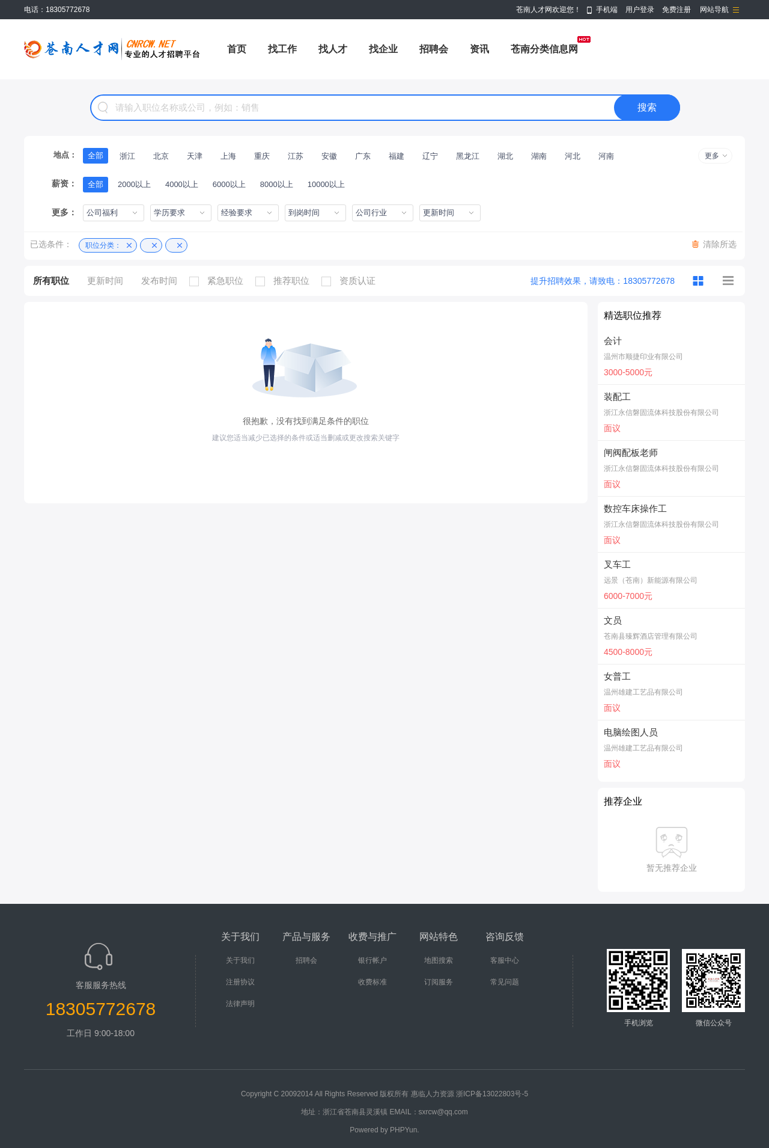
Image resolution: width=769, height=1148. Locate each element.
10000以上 (326, 184)
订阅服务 (438, 982)
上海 (228, 156)
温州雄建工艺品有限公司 (643, 692)
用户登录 (639, 9)
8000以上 (276, 184)
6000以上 (229, 184)
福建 (396, 156)
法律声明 (240, 1003)
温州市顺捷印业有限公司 (643, 356)
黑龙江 (467, 156)
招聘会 (433, 49)
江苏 (295, 156)
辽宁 (430, 156)
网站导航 (714, 9)
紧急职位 (219, 280)
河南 (606, 156)
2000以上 (134, 184)
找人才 (332, 49)
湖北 (505, 156)
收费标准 (372, 982)
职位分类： (103, 245)
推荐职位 (285, 280)
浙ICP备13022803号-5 (492, 1094)
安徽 (329, 156)
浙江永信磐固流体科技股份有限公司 (661, 412)
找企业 (383, 49)
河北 (572, 156)
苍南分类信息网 (544, 49)
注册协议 (240, 982)
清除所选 (720, 244)
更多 (712, 156)
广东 (363, 156)
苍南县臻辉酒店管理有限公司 (651, 636)
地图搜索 (438, 960)
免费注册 (676, 9)
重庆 (262, 156)
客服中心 (504, 960)
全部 (95, 155)
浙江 (127, 156)
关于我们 (240, 960)
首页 (236, 49)
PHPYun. (404, 1130)
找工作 (282, 49)
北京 (161, 156)
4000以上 (181, 184)
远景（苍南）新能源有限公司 (651, 580)
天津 (194, 156)
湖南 (539, 156)
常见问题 (504, 982)
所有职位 (51, 280)
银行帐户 (372, 960)
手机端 (607, 9)
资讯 (479, 49)
